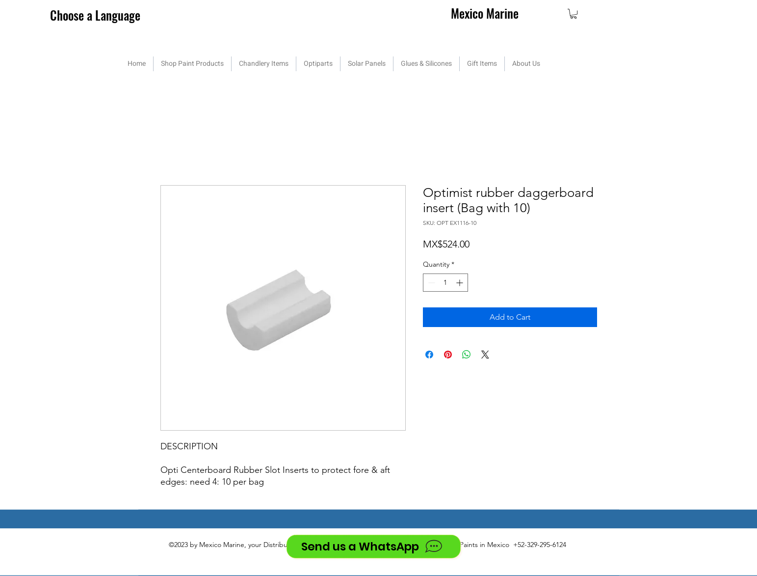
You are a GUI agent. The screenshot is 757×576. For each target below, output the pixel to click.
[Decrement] (430, 282)
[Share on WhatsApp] (466, 354)
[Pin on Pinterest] (448, 354)
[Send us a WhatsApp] (374, 546)
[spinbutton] (445, 282)
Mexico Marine (485, 13)
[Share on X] (485, 354)
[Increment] (460, 282)
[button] (573, 14)
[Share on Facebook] (429, 354)
